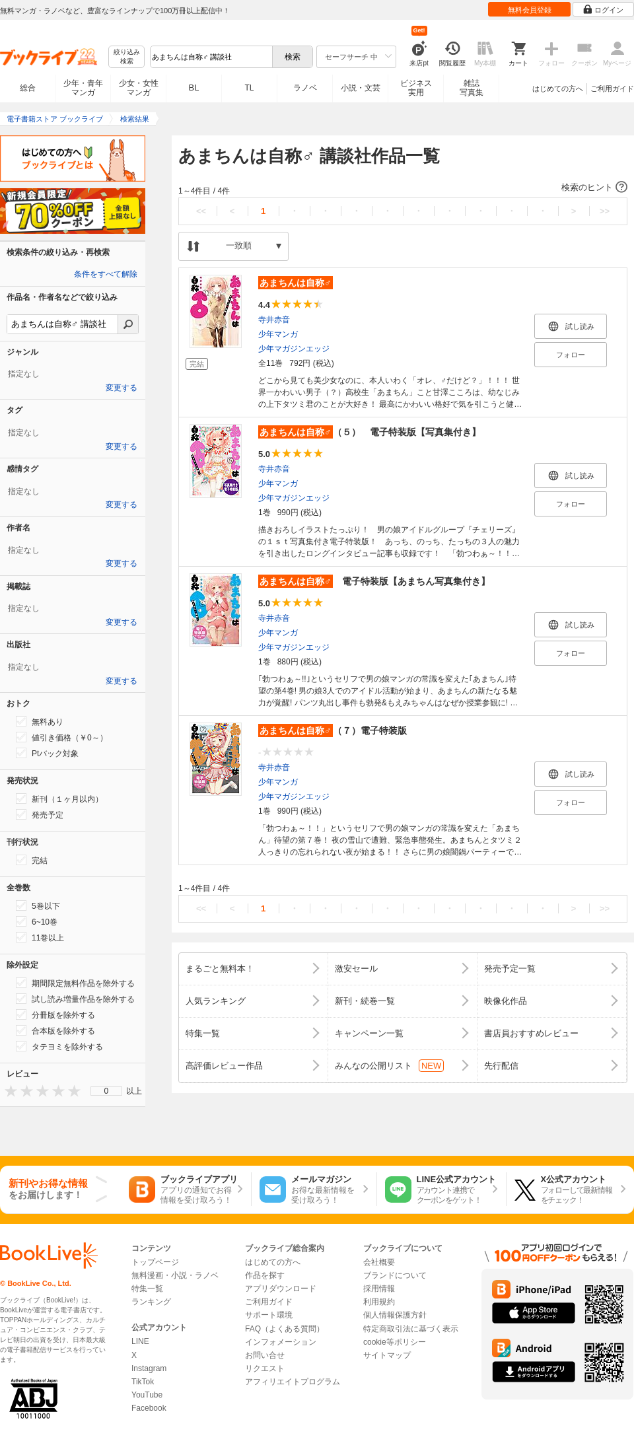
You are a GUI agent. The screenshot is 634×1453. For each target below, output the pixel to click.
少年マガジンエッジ (294, 348)
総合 (28, 87)
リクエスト (265, 1368)
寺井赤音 (274, 319)
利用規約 (379, 1301)
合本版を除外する (55, 1030)
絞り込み (127, 57)
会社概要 (379, 1262)
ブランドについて (395, 1275)
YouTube (146, 1395)
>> (605, 211)
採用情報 (379, 1288)
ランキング (151, 1301)
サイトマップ (387, 1355)
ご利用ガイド (612, 88)
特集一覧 (147, 1288)
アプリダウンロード (280, 1288)
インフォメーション (280, 1342)
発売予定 (39, 814)
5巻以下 (38, 905)
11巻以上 (40, 937)
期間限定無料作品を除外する (75, 982)
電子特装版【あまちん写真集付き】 (374, 581)
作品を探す (265, 1275)
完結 (32, 860)
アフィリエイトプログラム (292, 1381)
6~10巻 (36, 921)
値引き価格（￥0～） (62, 737)
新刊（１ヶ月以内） (59, 798)
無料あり (39, 721)
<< (201, 211)
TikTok (142, 1381)
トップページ (155, 1262)
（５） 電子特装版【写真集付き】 (369, 432)
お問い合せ (265, 1355)
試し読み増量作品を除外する (75, 998)
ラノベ (305, 87)
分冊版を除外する (55, 1014)
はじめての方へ (557, 88)
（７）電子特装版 (332, 730)
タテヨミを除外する (59, 1046)
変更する (121, 387)
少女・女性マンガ (138, 88)
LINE (140, 1341)
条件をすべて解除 (105, 274)
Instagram (148, 1368)
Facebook (148, 1408)
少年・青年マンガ (83, 88)
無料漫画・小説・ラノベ (175, 1275)
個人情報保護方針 (395, 1315)
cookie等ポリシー (394, 1342)
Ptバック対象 (47, 753)
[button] (402, 187)
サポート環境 (269, 1315)
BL (194, 87)
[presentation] (8, 1090)
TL (249, 87)
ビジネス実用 (416, 88)
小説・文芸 (360, 87)
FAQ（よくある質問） (284, 1328)
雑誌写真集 (471, 88)
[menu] (106, 1091)
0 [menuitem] (106, 1091)
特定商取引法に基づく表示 (410, 1328)
